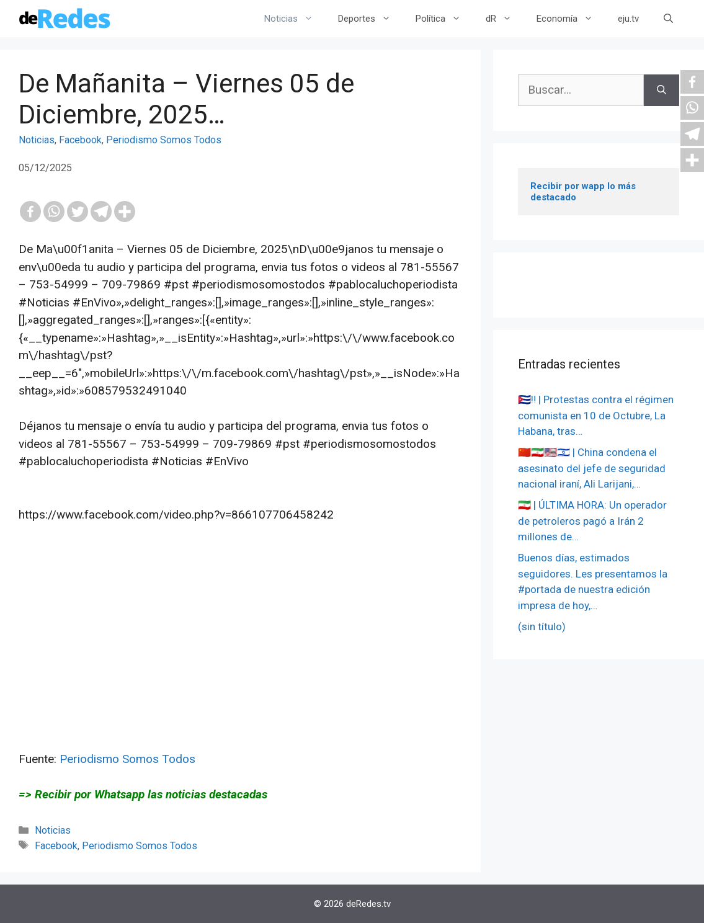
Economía (571, 18)
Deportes (370, 18)
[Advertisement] (240, 664)
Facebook (80, 140)
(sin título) (542, 626)
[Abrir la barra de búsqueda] (668, 18)
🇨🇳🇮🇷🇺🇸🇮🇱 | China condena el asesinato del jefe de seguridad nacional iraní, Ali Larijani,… (592, 468)
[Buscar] (661, 90)
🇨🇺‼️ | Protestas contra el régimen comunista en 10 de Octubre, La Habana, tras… (596, 415)
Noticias (295, 18)
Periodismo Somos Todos (163, 140)
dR (505, 18)
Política (444, 18)
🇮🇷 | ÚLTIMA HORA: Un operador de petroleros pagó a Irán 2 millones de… (592, 521)
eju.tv (628, 18)
